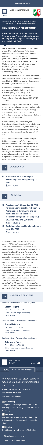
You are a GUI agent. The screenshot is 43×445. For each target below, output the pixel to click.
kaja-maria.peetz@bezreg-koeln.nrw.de (19, 349)
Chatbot (8, 427)
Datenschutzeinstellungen (21, 369)
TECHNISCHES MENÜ (25, 3)
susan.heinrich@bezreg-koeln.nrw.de (18, 331)
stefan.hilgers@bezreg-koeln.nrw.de (18, 314)
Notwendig (10, 401)
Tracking (9, 414)
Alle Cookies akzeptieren (15, 440)
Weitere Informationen (11, 396)
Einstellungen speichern (14, 436)
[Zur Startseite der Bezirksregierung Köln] (25, 13)
